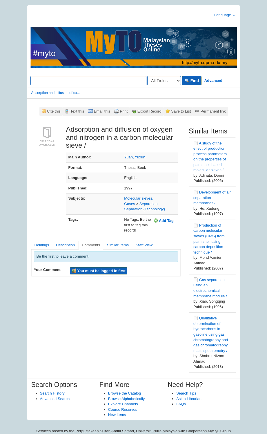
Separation (148, 204)
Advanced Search (55, 399)
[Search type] (164, 80)
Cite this (54, 111)
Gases (129, 204)
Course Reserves (122, 409)
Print (124, 111)
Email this (102, 111)
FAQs (181, 404)
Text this (77, 111)
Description (65, 245)
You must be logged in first (99, 270)
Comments (91, 245)
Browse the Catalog (124, 393)
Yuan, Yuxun (134, 157)
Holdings (41, 245)
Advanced (213, 80)
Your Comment (47, 269)
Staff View (144, 245)
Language (224, 15)
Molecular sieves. (138, 198)
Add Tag (163, 220)
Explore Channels (123, 404)
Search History (52, 393)
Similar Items (118, 245)
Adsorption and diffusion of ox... (55, 93)
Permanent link (213, 111)
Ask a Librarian (188, 399)
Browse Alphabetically (126, 399)
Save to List (181, 111)
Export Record (149, 111)
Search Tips (186, 393)
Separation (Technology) (144, 209)
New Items (117, 415)
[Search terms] (88, 80)
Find (192, 80)
